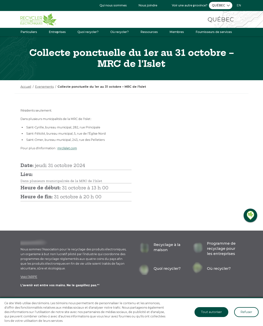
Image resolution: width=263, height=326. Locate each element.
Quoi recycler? (88, 32)
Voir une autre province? (189, 5)
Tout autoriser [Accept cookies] (211, 312)
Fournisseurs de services (214, 32)
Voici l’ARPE (28, 277)
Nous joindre (147, 5)
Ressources (149, 32)
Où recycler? (119, 32)
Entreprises (57, 32)
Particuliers (28, 32)
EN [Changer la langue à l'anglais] (239, 5)
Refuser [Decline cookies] (246, 312)
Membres (176, 32)
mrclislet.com (67, 148)
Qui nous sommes (113, 5)
